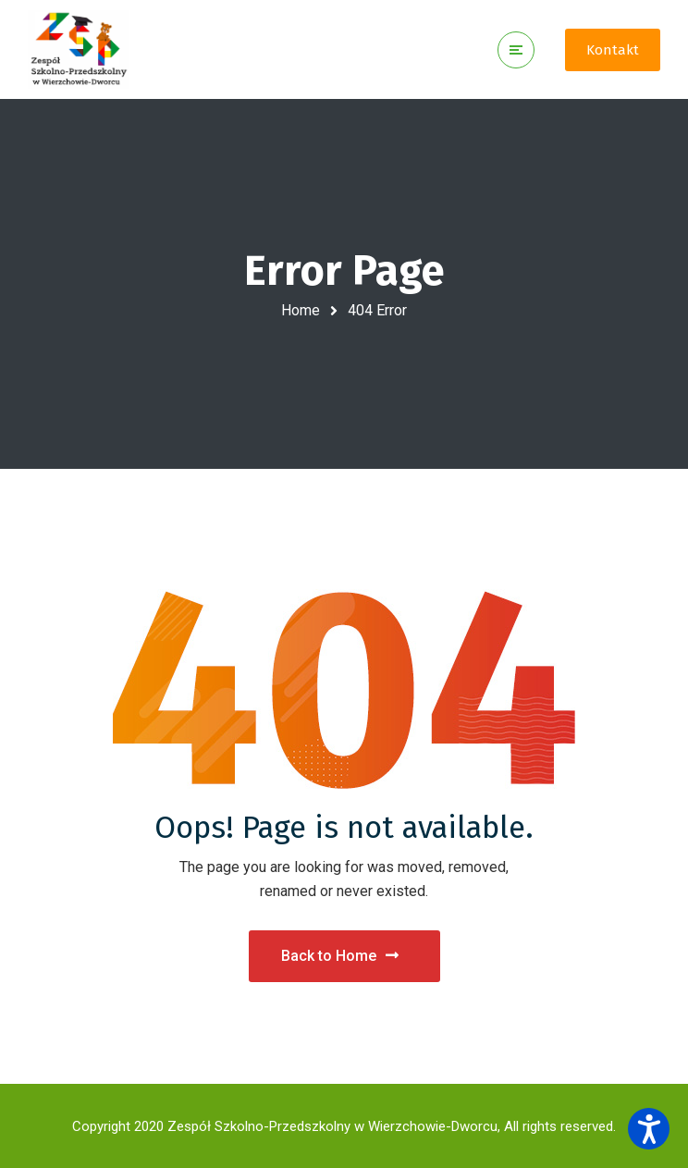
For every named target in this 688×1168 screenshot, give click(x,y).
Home (300, 310)
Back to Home (340, 956)
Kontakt (612, 50)
